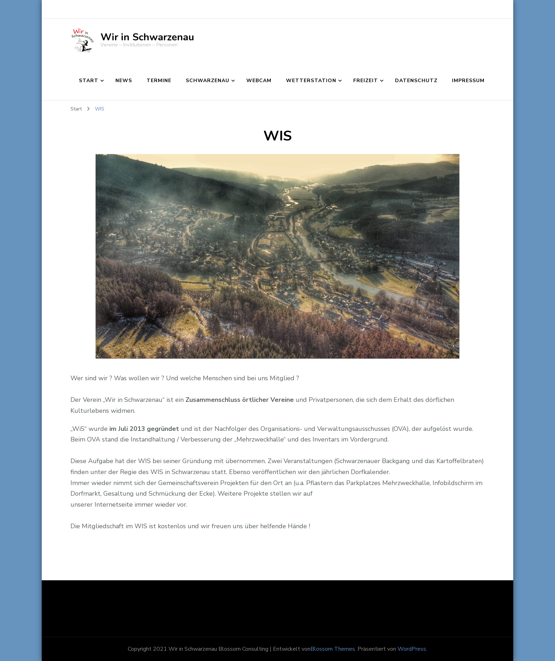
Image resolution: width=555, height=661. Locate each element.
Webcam (258, 80)
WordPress (411, 649)
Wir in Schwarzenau (147, 37)
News (123, 80)
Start (88, 80)
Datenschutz (416, 80)
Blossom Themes (332, 649)
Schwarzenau (207, 80)
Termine (159, 80)
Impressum (468, 80)
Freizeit (365, 80)
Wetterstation (311, 80)
